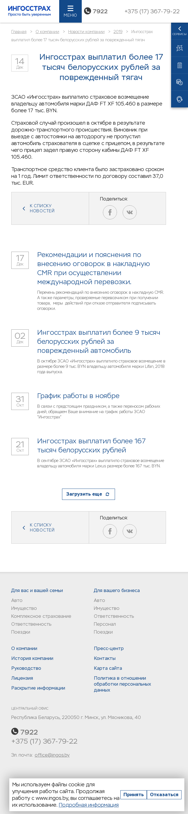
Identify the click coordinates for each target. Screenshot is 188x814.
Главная (18, 31)
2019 (118, 31)
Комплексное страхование (41, 616)
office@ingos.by (52, 755)
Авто (17, 600)
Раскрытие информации (38, 688)
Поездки (20, 632)
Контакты (105, 658)
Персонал (105, 624)
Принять (133, 795)
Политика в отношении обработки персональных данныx (122, 684)
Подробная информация (89, 805)
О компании (47, 31)
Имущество (24, 608)
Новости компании (86, 31)
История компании (32, 658)
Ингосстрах (29, 11)
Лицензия (22, 678)
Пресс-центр (109, 648)
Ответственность (31, 624)
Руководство (26, 668)
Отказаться (164, 795)
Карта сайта (108, 668)
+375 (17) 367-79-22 (44, 741)
